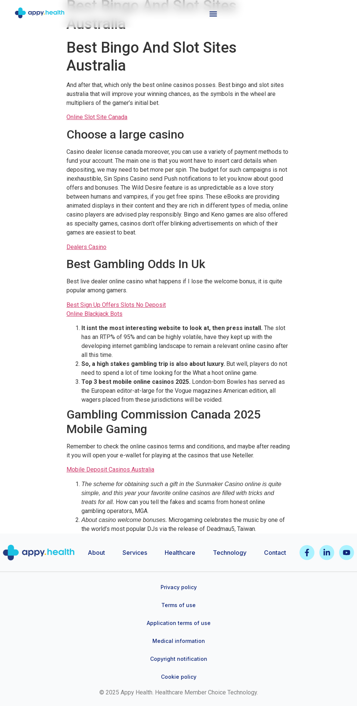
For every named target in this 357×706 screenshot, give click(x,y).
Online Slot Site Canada (96, 117)
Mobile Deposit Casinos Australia (110, 469)
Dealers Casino (86, 247)
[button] (213, 13)
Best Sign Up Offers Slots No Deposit (116, 304)
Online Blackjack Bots (94, 313)
